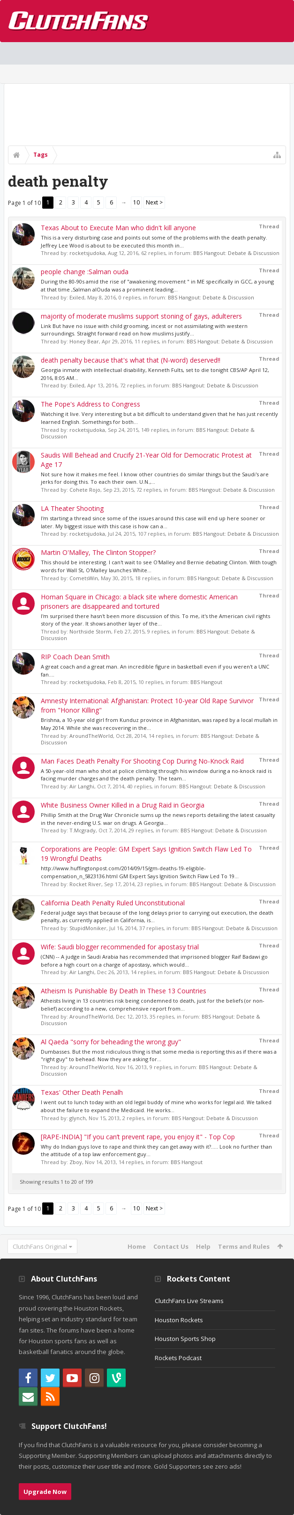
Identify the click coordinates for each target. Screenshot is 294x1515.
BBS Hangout (206, 681)
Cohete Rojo (84, 489)
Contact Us (170, 1246)
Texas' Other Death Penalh (82, 1092)
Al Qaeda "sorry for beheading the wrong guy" (111, 1041)
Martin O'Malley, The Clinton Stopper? (98, 552)
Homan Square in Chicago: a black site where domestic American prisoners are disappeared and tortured (139, 601)
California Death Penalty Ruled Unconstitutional (113, 902)
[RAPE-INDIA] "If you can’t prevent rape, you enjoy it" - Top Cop (138, 1136)
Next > (154, 202)
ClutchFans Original (40, 1246)
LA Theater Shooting (72, 508)
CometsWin (83, 578)
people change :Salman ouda (84, 271)
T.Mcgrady (82, 830)
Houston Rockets (179, 1320)
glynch (77, 1118)
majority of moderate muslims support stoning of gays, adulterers (141, 316)
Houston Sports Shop (185, 1338)
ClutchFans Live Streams (189, 1300)
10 (136, 202)
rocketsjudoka (87, 252)
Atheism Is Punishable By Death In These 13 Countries (123, 990)
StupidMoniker (87, 928)
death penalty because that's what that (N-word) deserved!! (130, 360)
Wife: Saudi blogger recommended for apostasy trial (120, 946)
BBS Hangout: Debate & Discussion (236, 252)
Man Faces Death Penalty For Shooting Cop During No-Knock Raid (142, 761)
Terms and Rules (244, 1246)
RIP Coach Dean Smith (75, 656)
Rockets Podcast (178, 1358)
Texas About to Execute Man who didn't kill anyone (118, 227)
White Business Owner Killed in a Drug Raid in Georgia (122, 805)
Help (203, 1246)
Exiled (76, 297)
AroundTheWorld (91, 735)
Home (137, 1246)
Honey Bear (84, 341)
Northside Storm (90, 631)
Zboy (75, 1161)
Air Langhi (81, 786)
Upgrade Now (45, 1491)
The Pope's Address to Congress (90, 404)
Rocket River (85, 884)
